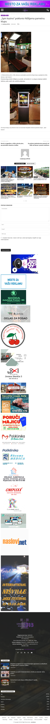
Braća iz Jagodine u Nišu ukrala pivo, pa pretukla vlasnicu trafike (12, 144)
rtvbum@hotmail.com (29, 649)
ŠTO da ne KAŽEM (38, 719)
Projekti (45, 719)
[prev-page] (24, 201)
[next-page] (26, 201)
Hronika (3, 709)
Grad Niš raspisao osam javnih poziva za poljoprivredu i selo (40, 179)
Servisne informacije (6, 699)
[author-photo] (25, 153)
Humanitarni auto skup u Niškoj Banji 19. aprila (24, 179)
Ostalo (36, 717)
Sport (2, 701)
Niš (7, 15)
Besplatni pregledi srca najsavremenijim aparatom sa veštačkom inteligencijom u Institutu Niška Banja (7, 180)
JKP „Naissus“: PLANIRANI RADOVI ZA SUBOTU (24, 196)
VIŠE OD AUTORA (31, 163)
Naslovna (2, 13)
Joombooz (33, 722)
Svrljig (24, 717)
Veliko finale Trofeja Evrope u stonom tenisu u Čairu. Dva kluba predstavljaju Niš (8, 197)
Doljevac (19, 717)
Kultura (35, 194)
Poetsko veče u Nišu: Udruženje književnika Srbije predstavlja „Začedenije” (41, 197)
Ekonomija (5, 719)
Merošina (13, 717)
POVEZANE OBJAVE (20, 163)
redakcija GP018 (6, 24)
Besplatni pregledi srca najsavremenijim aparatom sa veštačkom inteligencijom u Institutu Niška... (28, 664)
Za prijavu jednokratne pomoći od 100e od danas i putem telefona (38, 144)
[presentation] (12, 245)
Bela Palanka (30, 717)
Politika (2, 706)
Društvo (7, 13)
